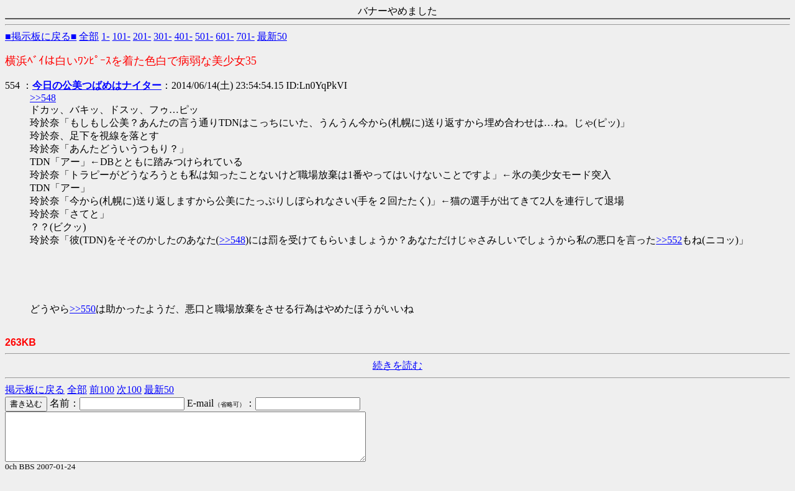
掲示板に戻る (35, 389)
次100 (129, 389)
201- (142, 36)
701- (246, 36)
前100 (101, 389)
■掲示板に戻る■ (40, 36)
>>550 (83, 309)
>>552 (669, 240)
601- (225, 36)
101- (121, 36)
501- (204, 36)
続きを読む (397, 365)
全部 (89, 36)
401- (184, 36)
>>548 (43, 97)
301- (162, 36)
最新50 (272, 36)
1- (105, 36)
